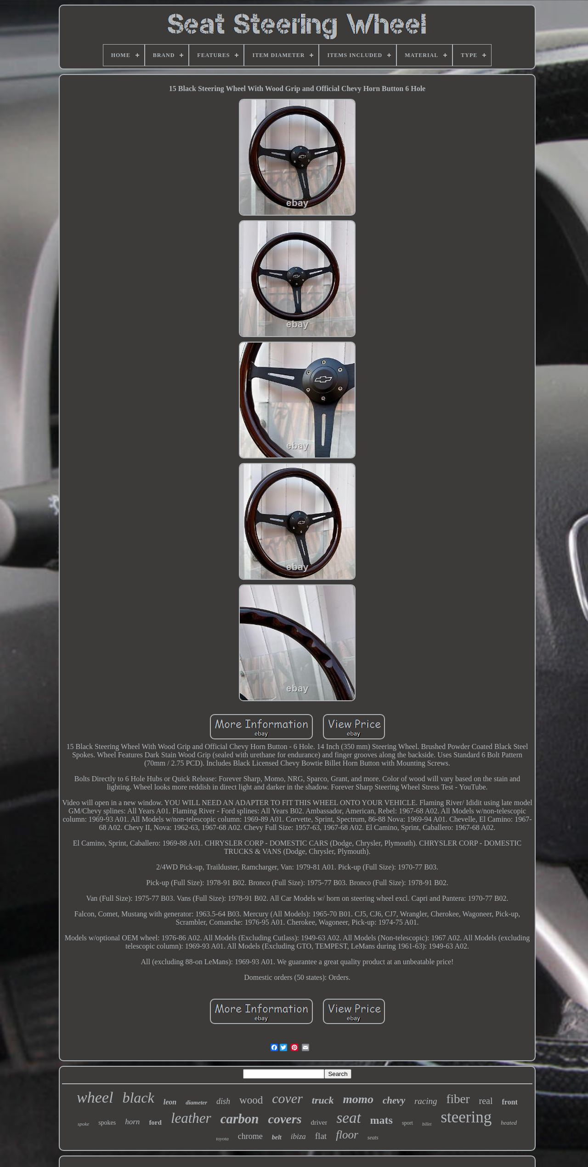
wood (251, 1100)
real (486, 1101)
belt (277, 1137)
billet (427, 1124)
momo (358, 1099)
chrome (250, 1136)
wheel (95, 1097)
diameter (196, 1102)
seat (348, 1118)
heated (509, 1122)
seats (373, 1137)
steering (466, 1117)
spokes (107, 1122)
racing (425, 1101)
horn (132, 1121)
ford (155, 1122)
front (510, 1102)
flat (321, 1136)
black (138, 1097)
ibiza (298, 1136)
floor (347, 1134)
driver (319, 1122)
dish (223, 1101)
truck (323, 1100)
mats (381, 1120)
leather (191, 1118)
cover (287, 1098)
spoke (83, 1124)
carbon (239, 1118)
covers (284, 1119)
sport (407, 1123)
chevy (394, 1100)
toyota (222, 1138)
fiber (458, 1099)
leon (170, 1102)
